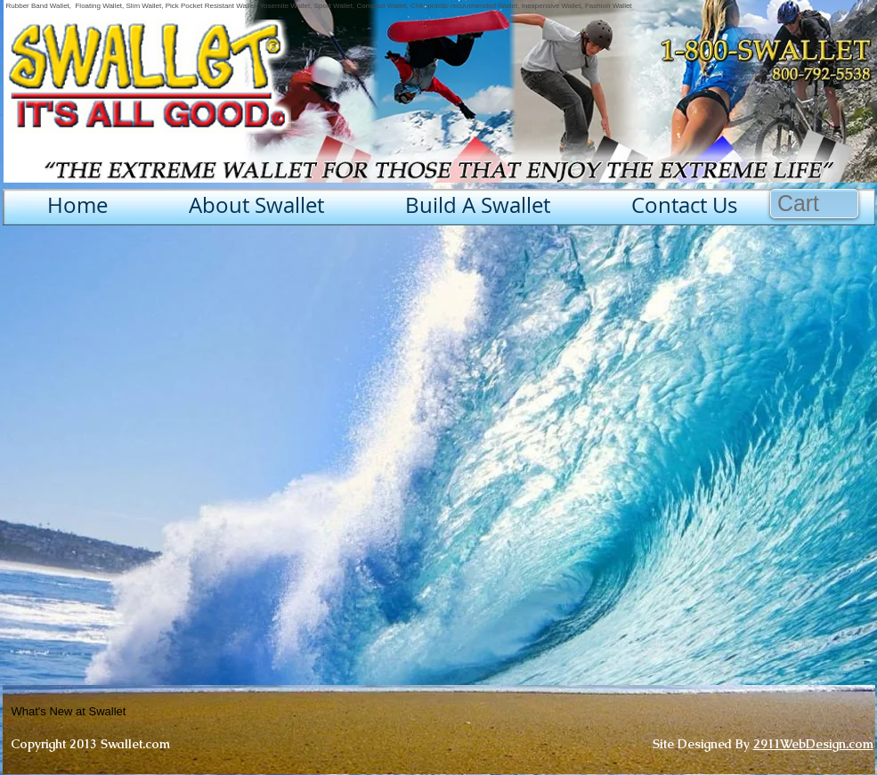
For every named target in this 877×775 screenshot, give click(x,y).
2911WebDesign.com (813, 744)
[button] (814, 203)
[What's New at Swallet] (113, 711)
